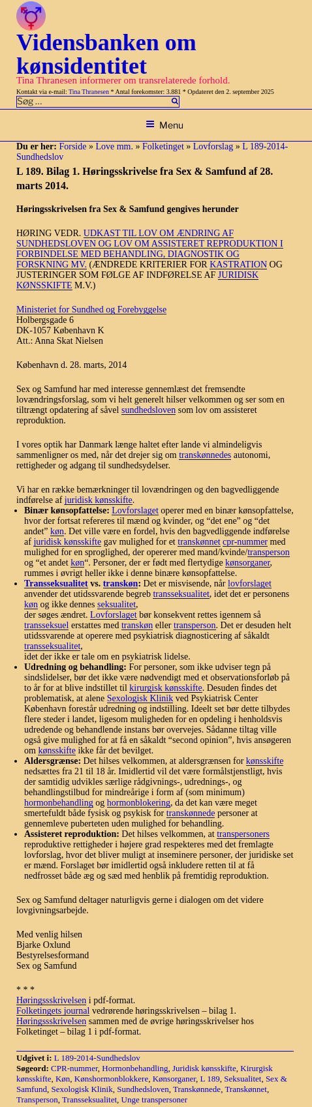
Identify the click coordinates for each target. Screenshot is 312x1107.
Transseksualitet (89, 1099)
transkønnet (199, 542)
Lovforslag (213, 146)
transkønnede (190, 813)
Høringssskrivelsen (51, 1000)
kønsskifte (57, 750)
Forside (72, 146)
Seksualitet (242, 1079)
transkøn (120, 583)
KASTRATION (238, 264)
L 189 (210, 1079)
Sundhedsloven (142, 1089)
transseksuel (46, 625)
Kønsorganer (174, 1079)
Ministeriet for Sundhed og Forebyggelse (91, 309)
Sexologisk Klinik (140, 698)
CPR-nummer (74, 1068)
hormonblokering (138, 803)
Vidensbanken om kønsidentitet (106, 54)
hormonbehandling (58, 803)
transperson (268, 552)
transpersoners (243, 834)
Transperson (37, 1099)
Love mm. (114, 146)
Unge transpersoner (154, 1099)
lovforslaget (250, 583)
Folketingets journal (52, 1011)
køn (57, 531)
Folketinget (163, 146)
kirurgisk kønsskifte (165, 688)
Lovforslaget (135, 510)
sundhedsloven (148, 410)
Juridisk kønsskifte (204, 1068)
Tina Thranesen (89, 91)
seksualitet (116, 604)
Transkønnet (246, 1089)
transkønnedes (205, 455)
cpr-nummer (245, 542)
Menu (164, 124)
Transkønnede (197, 1089)
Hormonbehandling (135, 1068)
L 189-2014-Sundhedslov (97, 1058)
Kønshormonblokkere (111, 1079)
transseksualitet (181, 594)
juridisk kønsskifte (99, 500)
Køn (62, 1079)
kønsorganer (247, 563)
